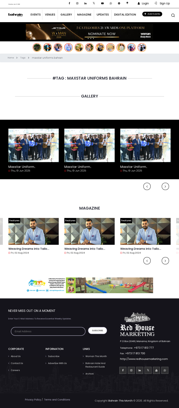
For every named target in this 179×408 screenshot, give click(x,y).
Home (14, 58)
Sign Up (162, 3)
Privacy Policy (31, 399)
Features (14, 220)
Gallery (66, 15)
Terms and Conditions (57, 399)
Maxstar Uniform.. (21, 167)
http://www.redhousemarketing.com (141, 358)
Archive (89, 373)
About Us (15, 356)
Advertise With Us (57, 363)
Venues (50, 15)
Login (143, 3)
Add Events (152, 14)
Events (36, 15)
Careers (15, 370)
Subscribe (53, 356)
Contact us (17, 363)
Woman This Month (95, 356)
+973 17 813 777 (142, 347)
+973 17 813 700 (133, 353)
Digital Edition (125, 15)
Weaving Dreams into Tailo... (30, 248)
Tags (28, 58)
